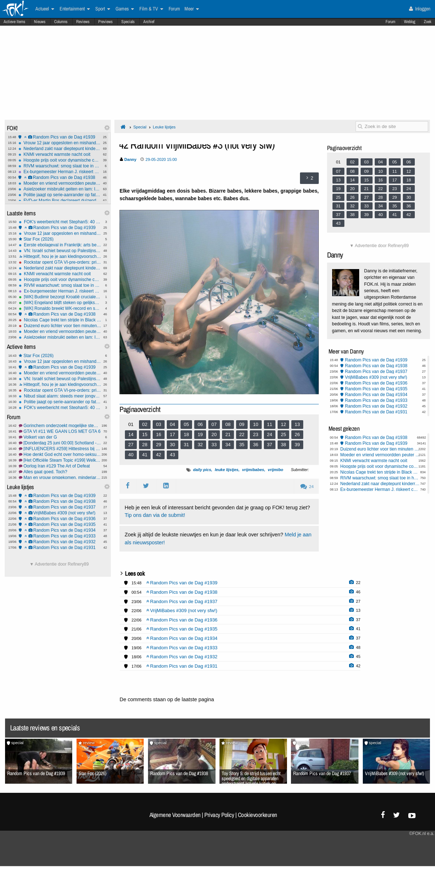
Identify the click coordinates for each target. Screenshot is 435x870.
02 (144, 424)
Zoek (427, 22)
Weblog (409, 22)
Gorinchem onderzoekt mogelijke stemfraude (60, 425)
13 (297, 424)
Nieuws (39, 22)
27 (130, 444)
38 (283, 444)
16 (158, 434)
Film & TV (151, 9)
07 (214, 424)
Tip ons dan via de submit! (155, 515)
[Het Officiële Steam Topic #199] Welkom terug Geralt (60, 460)
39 (297, 444)
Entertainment (75, 9)
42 (158, 454)
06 (200, 424)
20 (214, 434)
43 (172, 454)
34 (227, 444)
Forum (390, 22)
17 (172, 434)
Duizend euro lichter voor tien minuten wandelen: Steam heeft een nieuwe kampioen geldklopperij (60, 326)
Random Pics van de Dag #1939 (59, 137)
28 (144, 444)
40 (130, 454)
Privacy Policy (219, 815)
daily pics (202, 469)
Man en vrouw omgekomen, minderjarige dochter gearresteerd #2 (60, 477)
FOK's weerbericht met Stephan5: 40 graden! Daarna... (60, 222)
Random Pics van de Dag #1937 (60, 507)
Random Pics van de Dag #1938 (59, 177)
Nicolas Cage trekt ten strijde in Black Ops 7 (60, 320)
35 (241, 444)
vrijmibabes (253, 469)
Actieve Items (14, 22)
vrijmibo (275, 469)
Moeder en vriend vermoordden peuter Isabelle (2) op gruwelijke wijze (59, 183)
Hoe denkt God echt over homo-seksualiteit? (60, 454)
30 (172, 444)
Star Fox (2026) (60, 239)
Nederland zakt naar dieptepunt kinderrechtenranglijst (59, 148)
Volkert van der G (60, 437)
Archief (149, 22)
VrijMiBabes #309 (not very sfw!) (60, 513)
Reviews (83, 22)
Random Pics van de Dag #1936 (60, 519)
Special (139, 127)
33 (214, 444)
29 (158, 444)
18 (186, 434)
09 (241, 424)
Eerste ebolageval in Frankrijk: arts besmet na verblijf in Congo (60, 245)
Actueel (44, 9)
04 (172, 424)
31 (186, 444)
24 (269, 434)
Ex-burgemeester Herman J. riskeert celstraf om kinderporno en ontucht (59, 172)
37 (269, 444)
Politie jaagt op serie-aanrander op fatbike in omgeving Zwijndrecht (59, 195)
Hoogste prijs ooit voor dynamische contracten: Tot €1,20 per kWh (59, 160)
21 (227, 434)
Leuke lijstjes (164, 127)
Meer (191, 9)
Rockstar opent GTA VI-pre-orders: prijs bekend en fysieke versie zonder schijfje (60, 262)
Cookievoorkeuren (257, 815)
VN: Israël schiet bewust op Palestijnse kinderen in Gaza (60, 251)
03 (158, 424)
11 (269, 424)
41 (144, 454)
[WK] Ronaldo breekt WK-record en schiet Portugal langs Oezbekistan (60, 308)
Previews (105, 22)
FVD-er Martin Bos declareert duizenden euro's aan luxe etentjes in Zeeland (59, 200)
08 (227, 424)
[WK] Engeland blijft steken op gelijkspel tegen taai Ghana (60, 302)
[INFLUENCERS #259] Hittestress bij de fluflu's (60, 449)
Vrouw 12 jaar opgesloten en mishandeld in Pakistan (59, 143)
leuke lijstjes (226, 469)
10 (255, 424)
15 (144, 434)
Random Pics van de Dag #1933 (60, 536)
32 (200, 444)
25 (283, 434)
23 (255, 434)
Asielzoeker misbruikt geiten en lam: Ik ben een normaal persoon (59, 189)
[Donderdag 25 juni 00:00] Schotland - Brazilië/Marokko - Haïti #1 (60, 443)
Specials (128, 22)
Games (125, 9)
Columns (61, 22)
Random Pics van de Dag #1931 (60, 547)
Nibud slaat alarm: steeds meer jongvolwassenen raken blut (60, 396)
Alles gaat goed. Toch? (60, 472)
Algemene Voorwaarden (175, 815)
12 (283, 424)
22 (241, 434)
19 (200, 434)
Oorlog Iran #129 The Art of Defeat (60, 466)
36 (255, 444)
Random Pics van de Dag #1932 (60, 542)
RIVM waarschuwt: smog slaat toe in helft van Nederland (59, 166)
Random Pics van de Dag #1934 (60, 530)
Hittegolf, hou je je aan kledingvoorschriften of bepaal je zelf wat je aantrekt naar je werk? (60, 256)
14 (130, 434)
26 (297, 434)
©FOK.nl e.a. (421, 833)
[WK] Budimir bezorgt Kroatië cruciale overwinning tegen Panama (60, 297)
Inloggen (419, 8)
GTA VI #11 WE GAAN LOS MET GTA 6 (60, 431)
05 (186, 424)
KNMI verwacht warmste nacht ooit (59, 154)
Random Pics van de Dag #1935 (60, 524)
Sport (102, 9)
